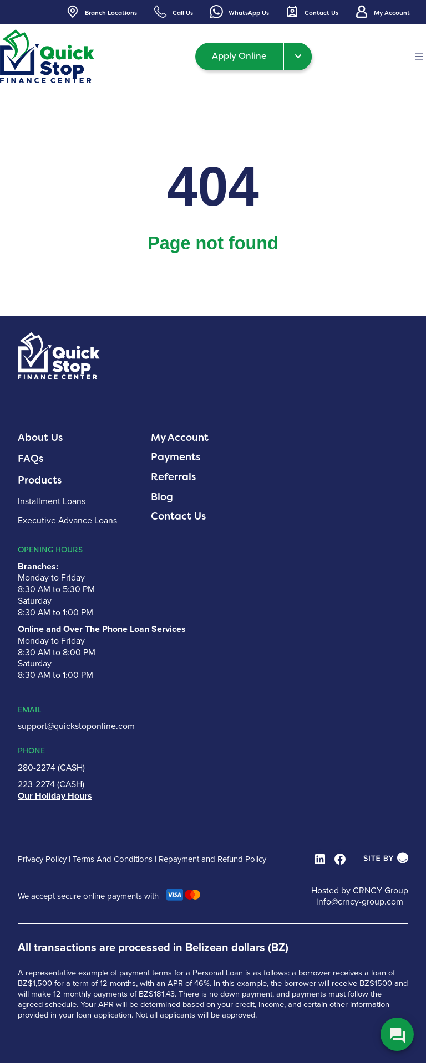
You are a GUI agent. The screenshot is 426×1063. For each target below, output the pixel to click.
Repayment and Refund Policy (212, 859)
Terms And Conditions (113, 859)
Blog (162, 497)
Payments (175, 457)
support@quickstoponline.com (76, 726)
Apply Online (239, 55)
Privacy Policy (42, 859)
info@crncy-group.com (359, 901)
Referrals (173, 477)
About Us (40, 437)
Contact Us (178, 516)
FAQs (30, 458)
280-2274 (36, 767)
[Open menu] (419, 56)
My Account (180, 437)
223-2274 (36, 784)
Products (40, 480)
